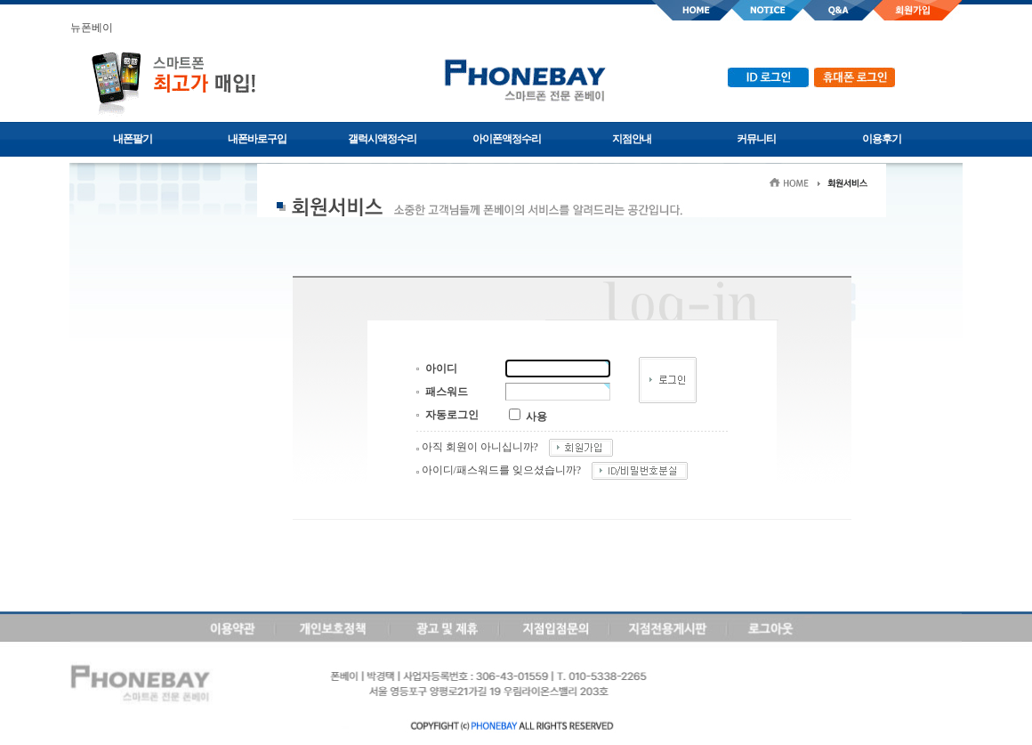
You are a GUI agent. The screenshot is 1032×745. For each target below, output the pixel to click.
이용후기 (881, 139)
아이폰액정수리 (506, 139)
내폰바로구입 (257, 139)
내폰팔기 (132, 139)
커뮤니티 (756, 139)
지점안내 (631, 139)
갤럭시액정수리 (382, 139)
